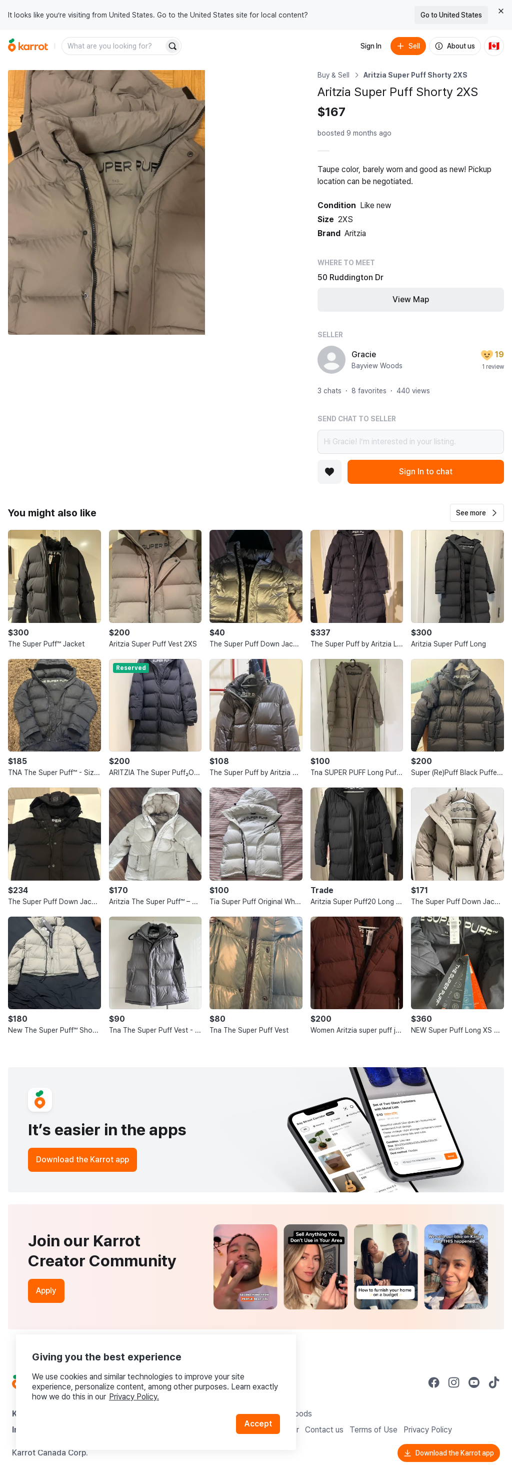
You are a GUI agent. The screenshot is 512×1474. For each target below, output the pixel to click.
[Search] (173, 46)
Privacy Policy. (134, 1396)
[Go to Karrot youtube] (474, 1382)
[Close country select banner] (501, 11)
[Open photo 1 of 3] (106, 202)
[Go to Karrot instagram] (454, 1382)
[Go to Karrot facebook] (434, 1382)
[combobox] (114, 46)
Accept (258, 1423)
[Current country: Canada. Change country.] (494, 46)
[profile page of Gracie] (332, 360)
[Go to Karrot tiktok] (494, 1382)
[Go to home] (28, 46)
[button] (477, 513)
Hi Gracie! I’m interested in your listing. (411, 442)
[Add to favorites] (330, 472)
